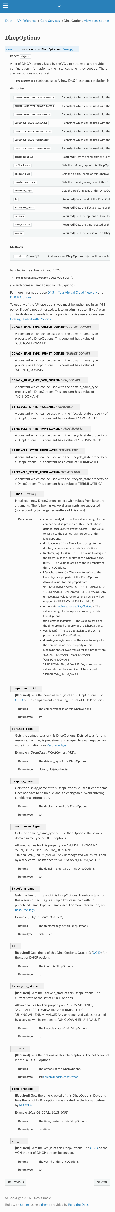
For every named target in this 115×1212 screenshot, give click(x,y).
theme (45, 1204)
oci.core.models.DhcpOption (60, 1076)
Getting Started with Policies (30, 319)
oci (60, 6)
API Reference (26, 20)
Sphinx (25, 1204)
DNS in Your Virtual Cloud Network (72, 292)
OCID (19, 700)
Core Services (50, 20)
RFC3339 (25, 1105)
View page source (96, 20)
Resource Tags (56, 745)
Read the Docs (78, 1204)
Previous (16, 1182)
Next (102, 1182)
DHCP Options (20, 297)
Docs (8, 20)
